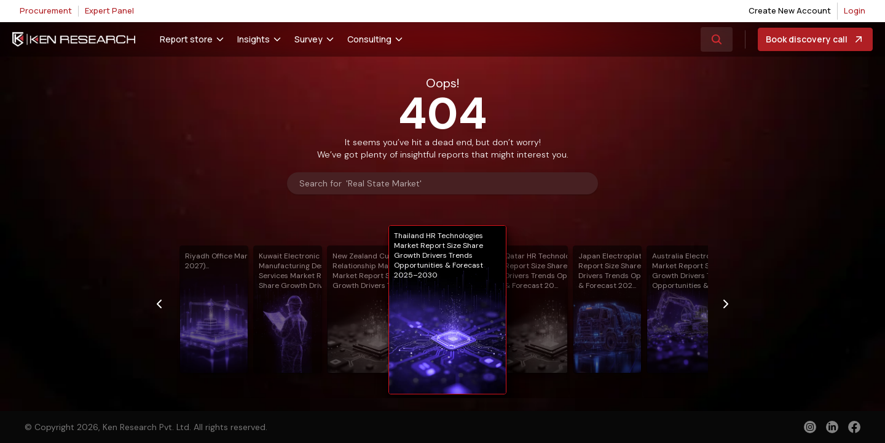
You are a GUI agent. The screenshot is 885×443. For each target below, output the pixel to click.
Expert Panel (109, 10)
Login (854, 10)
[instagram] (810, 427)
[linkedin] (832, 427)
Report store (186, 39)
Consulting (369, 39)
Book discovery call (815, 39)
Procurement (46, 10)
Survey (308, 39)
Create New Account (790, 10)
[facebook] (854, 428)
